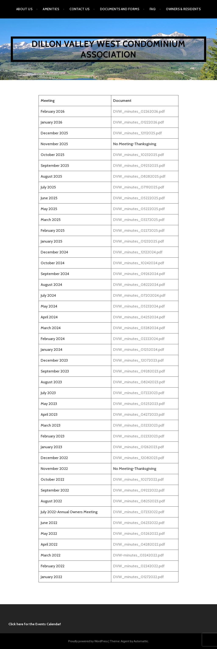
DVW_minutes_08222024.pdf (139, 284)
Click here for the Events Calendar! (34, 624)
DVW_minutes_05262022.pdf (139, 533)
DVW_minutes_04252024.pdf (139, 317)
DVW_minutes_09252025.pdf (139, 165)
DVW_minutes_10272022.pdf (138, 479)
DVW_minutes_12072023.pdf (138, 360)
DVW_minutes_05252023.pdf (139, 403)
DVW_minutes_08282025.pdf (139, 176)
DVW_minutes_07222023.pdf (138, 393)
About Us (24, 9)
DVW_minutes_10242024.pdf (138, 263)
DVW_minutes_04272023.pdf (139, 414)
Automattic (141, 641)
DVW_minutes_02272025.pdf (139, 230)
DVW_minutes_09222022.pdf (139, 490)
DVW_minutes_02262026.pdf (139, 111)
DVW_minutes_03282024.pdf (139, 328)
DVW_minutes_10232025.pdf (138, 154)
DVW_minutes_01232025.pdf (138, 241)
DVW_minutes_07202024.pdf (139, 295)
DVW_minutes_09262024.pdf (139, 273)
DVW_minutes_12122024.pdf (138, 252)
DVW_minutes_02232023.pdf (138, 436)
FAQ (153, 9)
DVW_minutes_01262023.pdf (138, 447)
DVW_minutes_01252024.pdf (138, 349)
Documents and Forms (119, 9)
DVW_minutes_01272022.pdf (138, 577)
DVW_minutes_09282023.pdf (139, 371)
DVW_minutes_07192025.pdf (138, 187)
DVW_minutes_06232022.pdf (139, 522)
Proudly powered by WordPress (88, 641)
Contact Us (80, 9)
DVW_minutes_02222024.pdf (139, 338)
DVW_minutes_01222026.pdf (138, 122)
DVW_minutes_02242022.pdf (139, 566)
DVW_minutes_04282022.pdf (139, 544)
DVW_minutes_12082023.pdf (138, 457)
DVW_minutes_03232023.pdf (138, 425)
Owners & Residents (183, 9)
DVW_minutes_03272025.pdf (139, 219)
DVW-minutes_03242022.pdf (138, 555)
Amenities (51, 9)
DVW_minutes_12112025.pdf (137, 133)
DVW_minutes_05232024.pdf (139, 306)
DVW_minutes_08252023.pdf (139, 501)
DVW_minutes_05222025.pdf (139, 198)
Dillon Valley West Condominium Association (108, 49)
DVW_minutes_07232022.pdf (138, 512)
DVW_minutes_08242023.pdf (139, 382)
